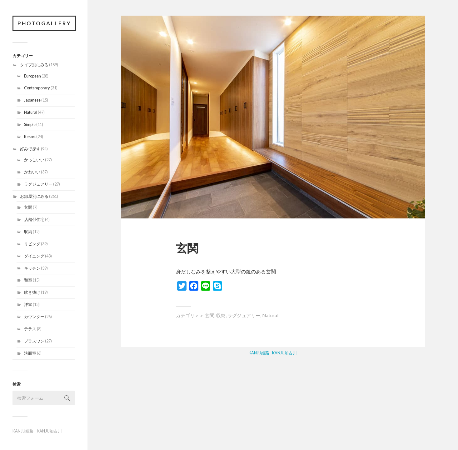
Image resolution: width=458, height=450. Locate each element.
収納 (28, 231)
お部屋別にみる (34, 196)
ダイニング (34, 255)
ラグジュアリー (38, 184)
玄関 (28, 207)
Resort (30, 136)
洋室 (28, 304)
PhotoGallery (44, 23)
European (32, 75)
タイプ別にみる (34, 64)
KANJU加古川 (49, 430)
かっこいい (34, 159)
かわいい (32, 171)
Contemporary (37, 87)
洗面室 (30, 353)
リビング (32, 243)
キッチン (32, 268)
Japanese (32, 100)
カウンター (34, 316)
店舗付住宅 (34, 219)
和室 (28, 280)
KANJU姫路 (22, 430)
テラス (30, 328)
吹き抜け (32, 292)
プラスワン (34, 340)
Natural (30, 112)
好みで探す (30, 148)
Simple (30, 124)
